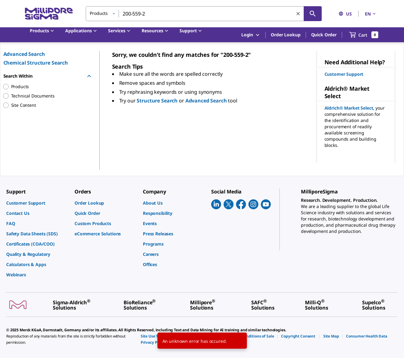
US (345, 14)
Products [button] (99, 13)
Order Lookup (285, 35)
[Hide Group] (89, 76)
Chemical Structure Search (35, 62)
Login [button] (250, 35)
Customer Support (344, 74)
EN (371, 14)
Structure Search (158, 100)
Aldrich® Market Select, (350, 108)
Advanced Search (24, 54)
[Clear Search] (298, 14)
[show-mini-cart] (363, 34)
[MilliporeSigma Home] (49, 14)
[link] (37, 203)
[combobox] (204, 13)
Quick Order (324, 35)
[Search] (313, 13)
